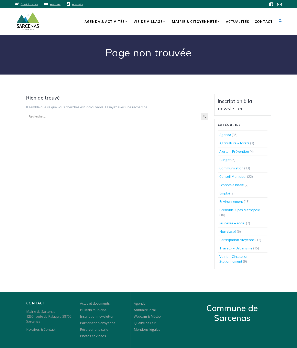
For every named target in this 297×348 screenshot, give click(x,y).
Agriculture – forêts (234, 143)
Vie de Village (148, 21)
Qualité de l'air (29, 4)
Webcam (55, 4)
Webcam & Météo (147, 316)
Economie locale (231, 185)
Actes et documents (95, 303)
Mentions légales (147, 329)
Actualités (237, 21)
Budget (225, 160)
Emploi (224, 193)
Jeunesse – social (232, 223)
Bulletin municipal (93, 310)
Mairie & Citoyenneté (194, 21)
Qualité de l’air (145, 323)
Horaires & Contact (40, 329)
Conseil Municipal (232, 176)
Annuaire (77, 4)
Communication (231, 168)
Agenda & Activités (105, 21)
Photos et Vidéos (93, 336)
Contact (264, 21)
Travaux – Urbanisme (235, 248)
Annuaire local (145, 310)
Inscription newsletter (97, 316)
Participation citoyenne (237, 240)
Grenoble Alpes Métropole (239, 210)
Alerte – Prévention (234, 151)
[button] (280, 21)
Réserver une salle (94, 329)
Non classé (227, 231)
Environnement (231, 201)
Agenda (225, 135)
